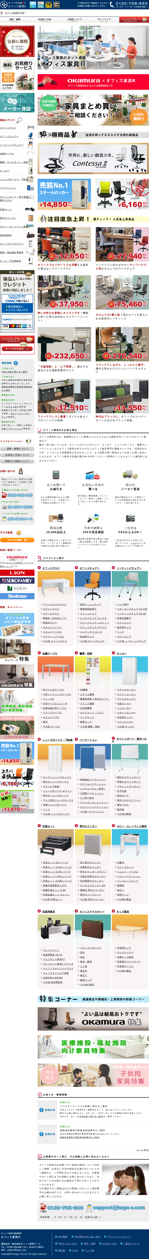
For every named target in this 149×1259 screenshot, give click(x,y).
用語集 (61, 1250)
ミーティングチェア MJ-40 (131, 613)
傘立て (120, 890)
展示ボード (123, 795)
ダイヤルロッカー (126, 699)
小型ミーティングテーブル (57, 694)
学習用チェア (124, 948)
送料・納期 (90, 1243)
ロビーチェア (124, 636)
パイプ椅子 (123, 604)
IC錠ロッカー (124, 703)
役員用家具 (6, 235)
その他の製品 (124, 814)
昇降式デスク (50, 622)
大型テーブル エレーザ (55, 703)
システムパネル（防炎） (93, 788)
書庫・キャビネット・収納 (14, 162)
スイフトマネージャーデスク (58, 968)
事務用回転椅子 (88, 609)
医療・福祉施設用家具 (12, 252)
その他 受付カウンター (92, 899)
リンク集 (89, 1250)
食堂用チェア (124, 627)
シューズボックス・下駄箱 (14, 179)
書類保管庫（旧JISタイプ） (95, 699)
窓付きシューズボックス (56, 795)
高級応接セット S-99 (54, 890)
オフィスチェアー (9, 136)
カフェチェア (124, 622)
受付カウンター (8, 218)
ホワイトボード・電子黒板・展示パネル (15, 199)
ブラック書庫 (87, 703)
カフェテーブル (51, 717)
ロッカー (4, 171)
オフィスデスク (8, 128)
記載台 (120, 862)
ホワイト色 (11, 407)
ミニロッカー (124, 708)
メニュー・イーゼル (127, 871)
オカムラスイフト (52, 627)
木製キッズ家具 (125, 957)
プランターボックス (90, 948)
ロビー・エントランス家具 (14, 226)
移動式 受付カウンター (92, 890)
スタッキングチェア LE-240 (132, 609)
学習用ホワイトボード (129, 961)
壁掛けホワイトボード (129, 782)
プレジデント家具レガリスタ (58, 964)
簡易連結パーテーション (93, 779)
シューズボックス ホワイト (57, 791)
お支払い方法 (109, 1243)
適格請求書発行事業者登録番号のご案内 (79, 1137)
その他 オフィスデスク (55, 641)
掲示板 (120, 809)
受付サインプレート (90, 894)
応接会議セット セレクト (56, 894)
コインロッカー (125, 722)
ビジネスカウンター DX (92, 885)
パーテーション (8, 188)
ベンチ (120, 632)
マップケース (87, 717)
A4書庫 (84, 689)
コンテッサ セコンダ (91, 632)
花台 (82, 957)
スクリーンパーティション (94, 807)
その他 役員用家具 (53, 982)
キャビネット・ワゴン (92, 712)
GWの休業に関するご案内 (14, 372)
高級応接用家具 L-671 (55, 885)
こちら (133, 543)
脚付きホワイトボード (129, 777)
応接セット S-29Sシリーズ (57, 881)
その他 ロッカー (125, 726)
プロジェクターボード (129, 786)
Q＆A (75, 1250)
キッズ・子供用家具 (10, 261)
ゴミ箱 (83, 966)
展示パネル (123, 804)
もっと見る (142, 1150)
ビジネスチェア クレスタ (93, 618)
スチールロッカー (126, 689)
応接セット (6, 209)
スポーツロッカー (126, 712)
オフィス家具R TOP (14, 13)
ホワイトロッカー (126, 694)
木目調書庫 (86, 708)
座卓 (45, 722)
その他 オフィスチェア (92, 641)
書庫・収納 (86, 653)
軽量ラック (86, 722)
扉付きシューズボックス (56, 782)
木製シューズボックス (55, 804)
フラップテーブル (52, 712)
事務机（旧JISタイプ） (55, 618)
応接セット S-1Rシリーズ (57, 871)
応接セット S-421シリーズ (57, 867)
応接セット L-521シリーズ (57, 876)
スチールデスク (51, 613)
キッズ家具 (123, 911)
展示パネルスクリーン (129, 800)
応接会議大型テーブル (55, 708)
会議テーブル (7, 153)
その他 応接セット (53, 899)
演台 (82, 952)
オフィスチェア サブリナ (93, 627)
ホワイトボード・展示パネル (129, 740)
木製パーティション (11, 429)
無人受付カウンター (90, 862)
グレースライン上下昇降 (56, 973)
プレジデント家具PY (54, 959)
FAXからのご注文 (67, 1243)
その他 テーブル (51, 726)
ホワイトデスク (51, 609)
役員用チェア (87, 636)
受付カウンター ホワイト (93, 871)
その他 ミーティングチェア (131, 641)
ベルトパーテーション (129, 876)
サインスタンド (125, 867)
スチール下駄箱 (51, 786)
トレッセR (48, 699)
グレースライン (51, 950)
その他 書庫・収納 (90, 726)
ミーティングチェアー (12, 145)
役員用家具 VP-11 (52, 954)
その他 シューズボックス (56, 814)
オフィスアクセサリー (12, 244)
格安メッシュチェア (90, 604)
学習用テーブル (125, 966)
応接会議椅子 (124, 618)
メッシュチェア (88, 613)
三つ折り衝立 (87, 798)
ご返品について (131, 1243)
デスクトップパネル (53, 636)
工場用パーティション (92, 793)
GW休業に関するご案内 (91, 1116)
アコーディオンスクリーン (94, 802)
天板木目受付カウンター (93, 876)
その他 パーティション (92, 811)
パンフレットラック (127, 881)
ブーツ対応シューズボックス (58, 800)
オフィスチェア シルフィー (94, 622)
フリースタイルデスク (55, 604)
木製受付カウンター (90, 867)
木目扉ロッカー (125, 717)
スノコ (46, 809)
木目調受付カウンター (92, 881)
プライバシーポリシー (119, 1236)
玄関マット (123, 894)
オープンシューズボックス (57, 777)
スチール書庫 (87, 694)
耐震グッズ (86, 980)
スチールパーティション (93, 784)
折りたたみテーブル (53, 689)
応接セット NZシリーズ (55, 862)
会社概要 (63, 1236)
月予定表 (122, 791)
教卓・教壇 (86, 961)
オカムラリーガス (52, 632)
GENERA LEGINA (53, 977)
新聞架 (120, 885)
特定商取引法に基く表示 (87, 1236)
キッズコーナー (125, 952)
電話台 (83, 971)
